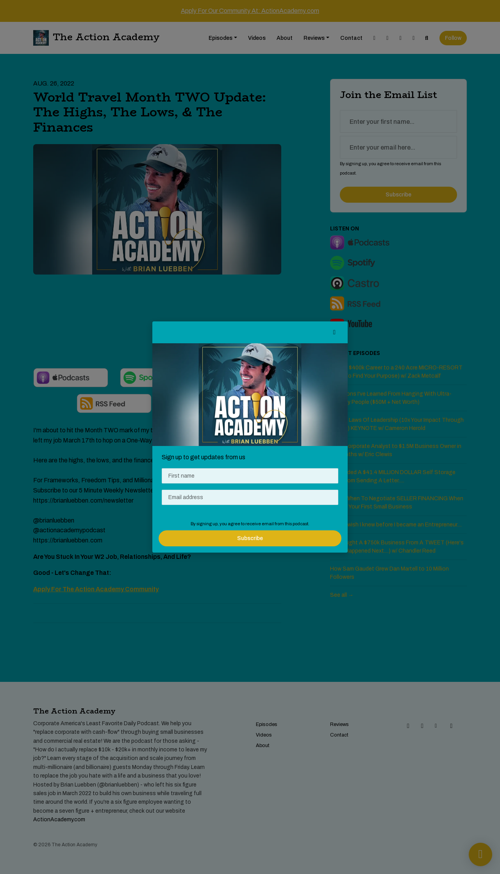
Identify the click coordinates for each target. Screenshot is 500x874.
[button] (334, 332)
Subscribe (250, 538)
